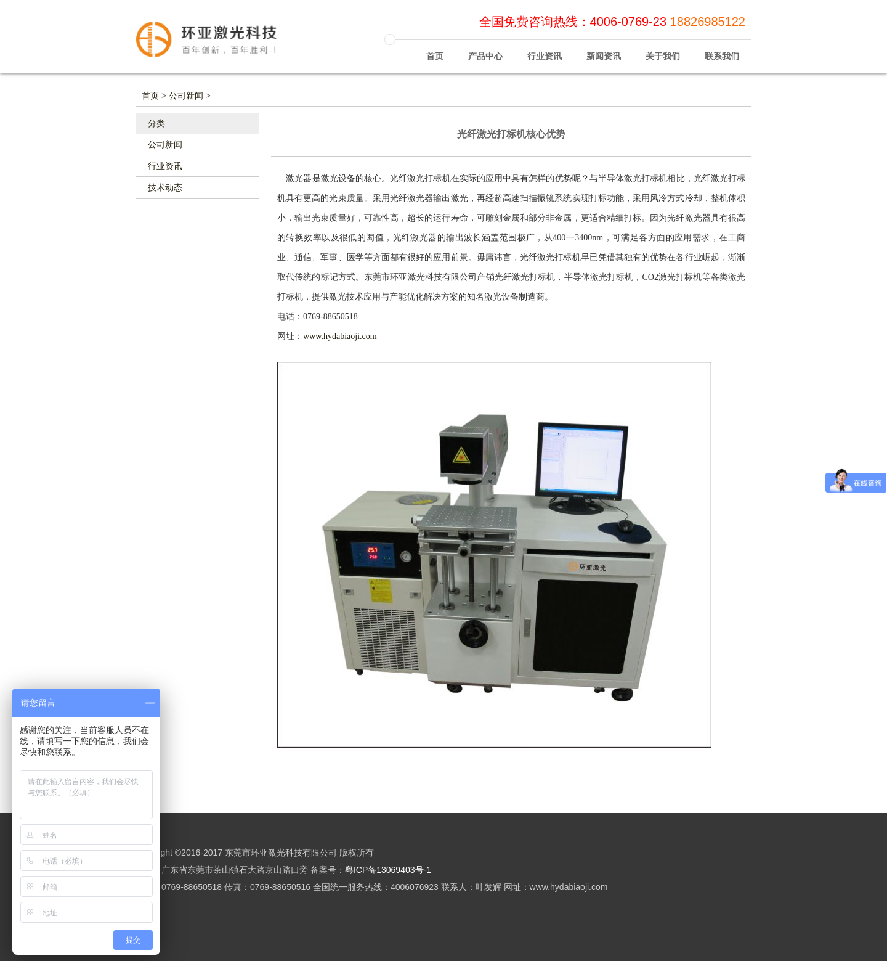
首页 (435, 50)
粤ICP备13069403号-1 (388, 870)
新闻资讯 (603, 50)
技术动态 (165, 187)
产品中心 (485, 50)
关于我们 (663, 50)
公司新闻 (186, 95)
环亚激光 (216, 44)
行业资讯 (544, 50)
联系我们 (722, 50)
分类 (156, 123)
